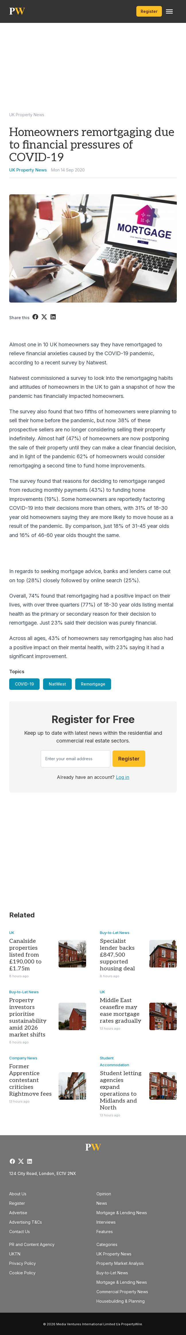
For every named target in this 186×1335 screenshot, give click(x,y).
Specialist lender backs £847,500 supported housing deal (117, 955)
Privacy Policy (22, 1263)
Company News (23, 1058)
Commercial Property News (122, 1291)
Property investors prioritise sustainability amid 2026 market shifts (27, 1017)
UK (11, 932)
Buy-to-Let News (114, 932)
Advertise (18, 1212)
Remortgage (93, 684)
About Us (17, 1193)
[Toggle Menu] (169, 11)
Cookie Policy (22, 1272)
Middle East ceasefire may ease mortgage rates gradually (120, 1010)
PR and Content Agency (32, 1244)
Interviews (106, 1222)
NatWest (57, 684)
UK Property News (26, 114)
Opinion (103, 1193)
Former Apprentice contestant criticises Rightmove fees (30, 1080)
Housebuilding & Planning (120, 1301)
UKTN (14, 1253)
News (101, 1203)
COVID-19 (24, 684)
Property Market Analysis (120, 1263)
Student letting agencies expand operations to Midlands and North (121, 1090)
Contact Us (19, 1231)
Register (149, 11)
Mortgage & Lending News (121, 1212)
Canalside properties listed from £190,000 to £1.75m (25, 955)
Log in (122, 777)
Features (104, 1231)
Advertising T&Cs (25, 1222)
